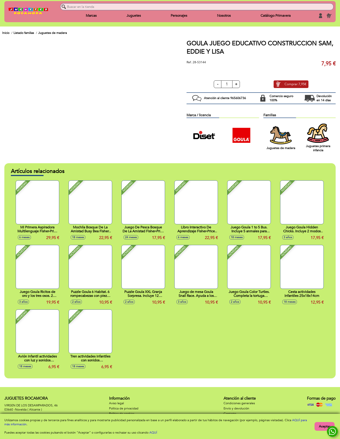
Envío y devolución (236, 408)
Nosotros (224, 15)
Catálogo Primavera (276, 15)
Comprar (295, 84)
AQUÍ (153, 433)
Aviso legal (116, 403)
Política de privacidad (123, 408)
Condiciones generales (239, 403)
